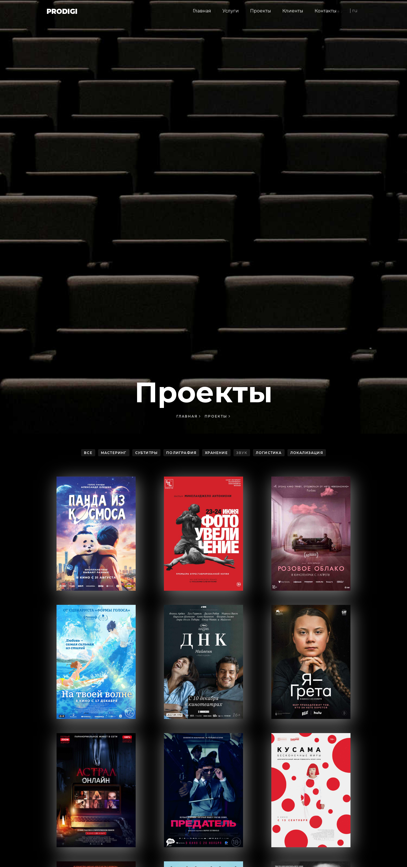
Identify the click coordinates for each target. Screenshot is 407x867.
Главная (188, 416)
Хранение (216, 453)
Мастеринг (114, 453)
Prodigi (62, 11)
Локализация (306, 453)
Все (88, 453)
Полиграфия (181, 453)
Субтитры (146, 453)
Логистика (269, 453)
